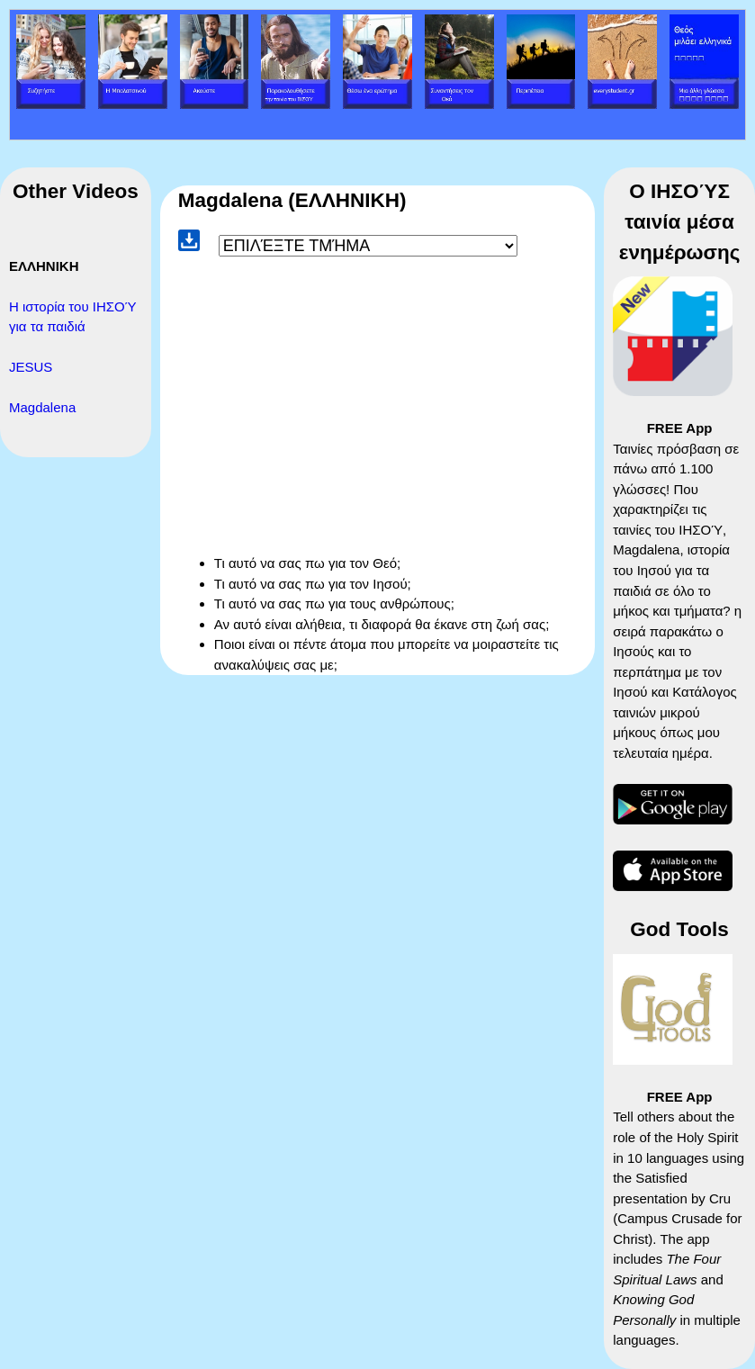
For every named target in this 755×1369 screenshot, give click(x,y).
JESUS (30, 366)
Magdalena (42, 407)
